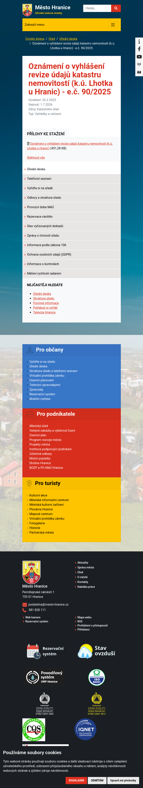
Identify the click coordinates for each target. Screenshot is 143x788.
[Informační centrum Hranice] (139, 41)
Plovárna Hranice (41, 509)
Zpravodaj (36, 389)
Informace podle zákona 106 (45, 245)
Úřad (52, 39)
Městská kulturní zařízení (47, 505)
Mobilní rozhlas (40, 399)
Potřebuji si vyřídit (45, 308)
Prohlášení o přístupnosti (93, 625)
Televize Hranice (44, 312)
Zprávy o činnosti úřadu (42, 235)
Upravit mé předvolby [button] (123, 780)
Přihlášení (84, 629)
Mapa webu (84, 617)
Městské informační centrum (49, 500)
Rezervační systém (42, 394)
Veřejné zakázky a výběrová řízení (52, 430)
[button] (116, 8)
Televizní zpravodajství (45, 385)
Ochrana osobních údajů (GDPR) (48, 254)
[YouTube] (139, 57)
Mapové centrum (41, 514)
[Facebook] (139, 49)
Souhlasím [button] (76, 780)
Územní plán (38, 435)
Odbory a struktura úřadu (43, 197)
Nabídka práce (86, 586)
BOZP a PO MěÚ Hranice (46, 468)
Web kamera (33, 617)
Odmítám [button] (97, 780)
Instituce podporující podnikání (51, 449)
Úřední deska (68, 39)
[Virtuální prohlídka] (139, 72)
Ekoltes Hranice (40, 463)
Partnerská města (42, 532)
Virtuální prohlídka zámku (47, 375)
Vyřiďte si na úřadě (39, 188)
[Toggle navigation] (113, 24)
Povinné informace (46, 303)
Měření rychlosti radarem (43, 273)
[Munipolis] (139, 64)
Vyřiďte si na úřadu (42, 362)
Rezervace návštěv (39, 216)
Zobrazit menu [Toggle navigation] (35, 25)
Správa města (86, 567)
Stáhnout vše (36, 157)
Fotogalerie (37, 523)
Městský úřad (39, 426)
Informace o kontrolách (42, 264)
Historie (35, 528)
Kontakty (83, 582)
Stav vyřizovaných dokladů (44, 226)
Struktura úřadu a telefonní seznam (54, 371)
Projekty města (40, 444)
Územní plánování (42, 380)
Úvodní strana (34, 39)
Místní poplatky (40, 458)
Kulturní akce (38, 495)
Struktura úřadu (43, 298)
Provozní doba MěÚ (39, 207)
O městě (83, 577)
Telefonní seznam (38, 179)
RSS (80, 621)
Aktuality (83, 562)
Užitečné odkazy (41, 454)
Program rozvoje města (45, 440)
